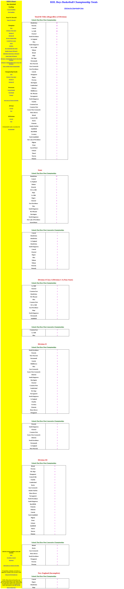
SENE (11, 43)
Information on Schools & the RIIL (11, 565)
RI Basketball (11, 129)
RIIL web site (17, 585)
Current (11, 108)
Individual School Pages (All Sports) (11, 53)
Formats (11, 95)
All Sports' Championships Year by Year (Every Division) (11, 59)
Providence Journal (11, 557)
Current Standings (11, 9)
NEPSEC (11, 46)
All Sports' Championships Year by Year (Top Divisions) (11, 63)
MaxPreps (11, 560)
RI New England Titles (11, 38)
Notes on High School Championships (11, 66)
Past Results (11, 92)
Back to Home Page (11, 587)
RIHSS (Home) (11, 1)
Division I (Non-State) (11, 30)
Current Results (11, 90)
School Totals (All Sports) (11, 56)
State (11, 28)
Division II (11, 33)
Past (11, 111)
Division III (11, 35)
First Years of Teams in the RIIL (11, 100)
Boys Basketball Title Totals (11, 48)
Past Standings (11, 12)
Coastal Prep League (11, 41)
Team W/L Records (11, 20)
